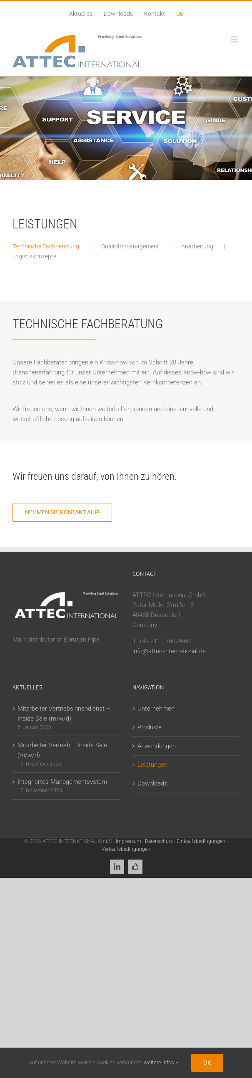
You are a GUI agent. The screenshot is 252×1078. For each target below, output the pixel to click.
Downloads (152, 783)
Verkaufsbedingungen (126, 849)
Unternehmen (156, 708)
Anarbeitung (197, 246)
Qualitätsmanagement (130, 246)
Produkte (149, 727)
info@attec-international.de (169, 651)
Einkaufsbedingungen (201, 841)
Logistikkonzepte (34, 256)
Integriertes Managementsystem (62, 782)
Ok (207, 1062)
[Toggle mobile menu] (235, 39)
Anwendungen (156, 746)
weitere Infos (161, 1062)
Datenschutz (159, 841)
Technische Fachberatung (45, 246)
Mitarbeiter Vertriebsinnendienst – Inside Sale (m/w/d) (63, 713)
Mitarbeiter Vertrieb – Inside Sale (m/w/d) (62, 750)
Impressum (128, 841)
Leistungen (152, 764)
